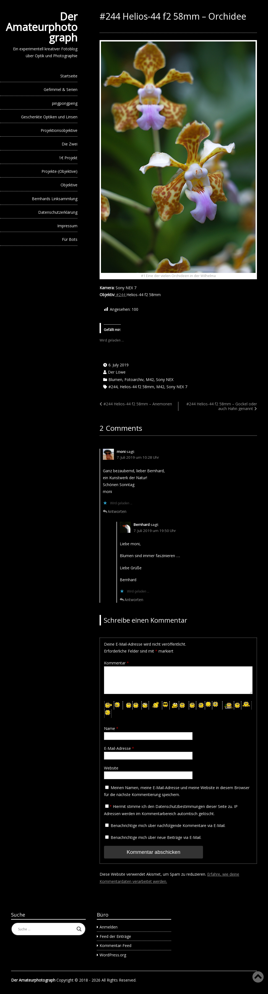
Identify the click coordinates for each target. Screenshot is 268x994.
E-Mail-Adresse (119, 748)
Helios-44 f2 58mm (137, 386)
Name (111, 728)
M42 (150, 379)
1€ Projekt (68, 157)
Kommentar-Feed (115, 945)
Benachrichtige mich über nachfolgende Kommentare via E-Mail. (168, 825)
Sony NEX (164, 379)
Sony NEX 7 (176, 386)
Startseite (68, 76)
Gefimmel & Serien (60, 89)
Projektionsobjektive (59, 130)
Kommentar (116, 663)
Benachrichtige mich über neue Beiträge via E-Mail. (156, 837)
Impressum (67, 225)
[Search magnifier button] (79, 929)
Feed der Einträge (115, 935)
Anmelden (109, 926)
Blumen (115, 379)
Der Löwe (117, 372)
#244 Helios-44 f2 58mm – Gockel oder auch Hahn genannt (221, 406)
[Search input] (46, 929)
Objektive (69, 184)
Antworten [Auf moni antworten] (117, 511)
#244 (120, 294)
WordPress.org (113, 954)
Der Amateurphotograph (41, 27)
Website (111, 768)
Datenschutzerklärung (57, 212)
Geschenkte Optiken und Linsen (49, 116)
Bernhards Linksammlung (54, 198)
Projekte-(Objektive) (59, 171)
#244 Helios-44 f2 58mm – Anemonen (137, 403)
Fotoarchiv (134, 379)
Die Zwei (69, 144)
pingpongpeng (64, 103)
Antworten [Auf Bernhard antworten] (133, 599)
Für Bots (69, 239)
